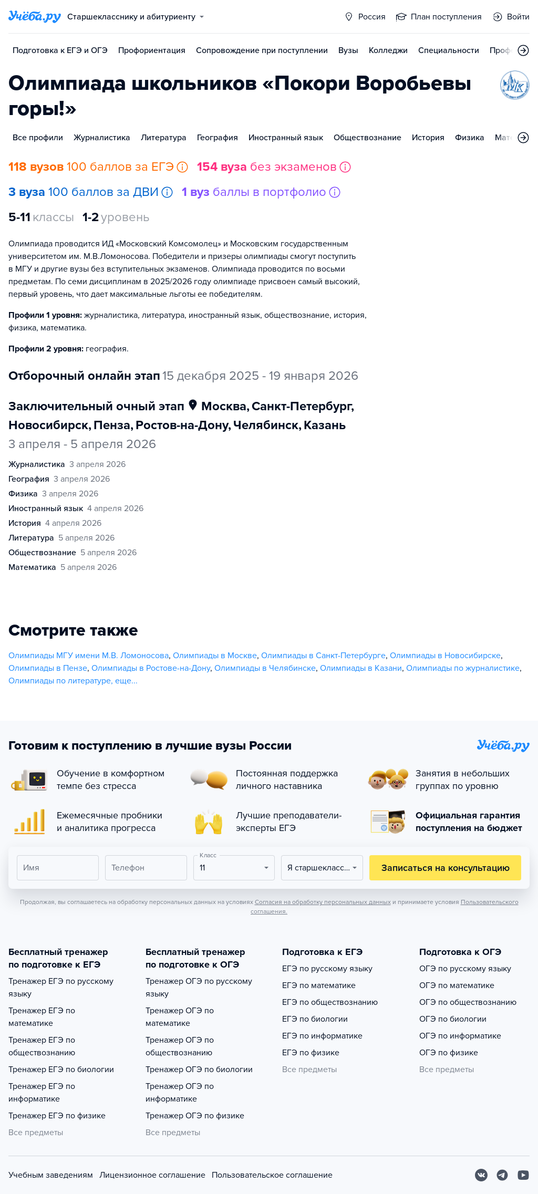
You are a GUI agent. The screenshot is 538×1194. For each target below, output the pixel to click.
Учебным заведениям (50, 1175)
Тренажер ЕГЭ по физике (57, 1115)
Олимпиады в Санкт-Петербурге (323, 655)
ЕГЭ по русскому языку (327, 968)
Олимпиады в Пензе (47, 668)
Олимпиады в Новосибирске (445, 655)
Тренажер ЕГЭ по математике (41, 1017)
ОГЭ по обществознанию (467, 1002)
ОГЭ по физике (448, 1052)
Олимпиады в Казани (361, 668)
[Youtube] (523, 1175)
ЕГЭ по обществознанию (330, 1002)
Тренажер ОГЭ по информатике (180, 1092)
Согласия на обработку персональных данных (323, 902)
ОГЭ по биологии (453, 1019)
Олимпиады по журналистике (463, 668)
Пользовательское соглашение (272, 1175)
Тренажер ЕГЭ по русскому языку (60, 987)
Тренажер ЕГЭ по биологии (61, 1069)
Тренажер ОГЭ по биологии (199, 1069)
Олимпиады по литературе (59, 681)
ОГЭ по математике (456, 985)
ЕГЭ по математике (319, 985)
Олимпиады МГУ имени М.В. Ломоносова (88, 655)
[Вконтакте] (481, 1175)
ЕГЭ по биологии (315, 1019)
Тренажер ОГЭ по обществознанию (180, 1046)
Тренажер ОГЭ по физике (195, 1115)
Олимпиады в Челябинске (265, 668)
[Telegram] (502, 1175)
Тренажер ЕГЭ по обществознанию (41, 1046)
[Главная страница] (34, 17)
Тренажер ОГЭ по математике (180, 1017)
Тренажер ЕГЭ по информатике (41, 1092)
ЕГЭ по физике (310, 1052)
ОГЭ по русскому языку (465, 968)
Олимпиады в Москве (215, 655)
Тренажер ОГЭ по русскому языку (199, 987)
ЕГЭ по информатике (322, 1036)
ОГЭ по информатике (460, 1036)
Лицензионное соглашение (152, 1175)
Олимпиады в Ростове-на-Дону (150, 668)
